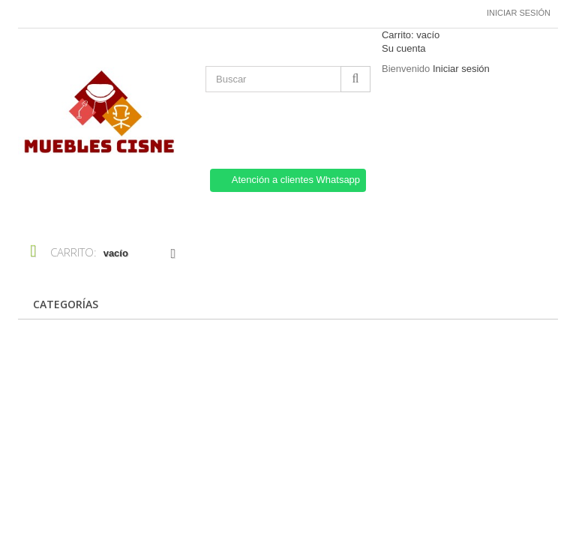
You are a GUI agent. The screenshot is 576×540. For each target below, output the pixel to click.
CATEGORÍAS (65, 304)
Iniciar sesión (518, 12)
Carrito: (411, 34)
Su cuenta (404, 48)
